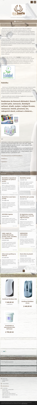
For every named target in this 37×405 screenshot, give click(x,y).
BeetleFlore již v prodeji (27, 197)
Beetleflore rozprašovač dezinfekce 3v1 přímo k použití (9, 179)
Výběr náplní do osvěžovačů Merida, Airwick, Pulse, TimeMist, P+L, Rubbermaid (9, 235)
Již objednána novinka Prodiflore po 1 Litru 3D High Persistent (27, 215)
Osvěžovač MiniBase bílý (9, 299)
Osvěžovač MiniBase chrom (27, 302)
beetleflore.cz (4, 158)
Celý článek (15, 192)
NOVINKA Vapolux (7, 214)
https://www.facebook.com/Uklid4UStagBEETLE (11, 155)
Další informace (24, 403)
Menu (35, 2)
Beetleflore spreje (25, 178)
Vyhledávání (32, 2)
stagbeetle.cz (4, 161)
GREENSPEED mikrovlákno (24, 234)
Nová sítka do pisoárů (26, 254)
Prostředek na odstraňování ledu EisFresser (9, 327)
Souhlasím (35, 402)
